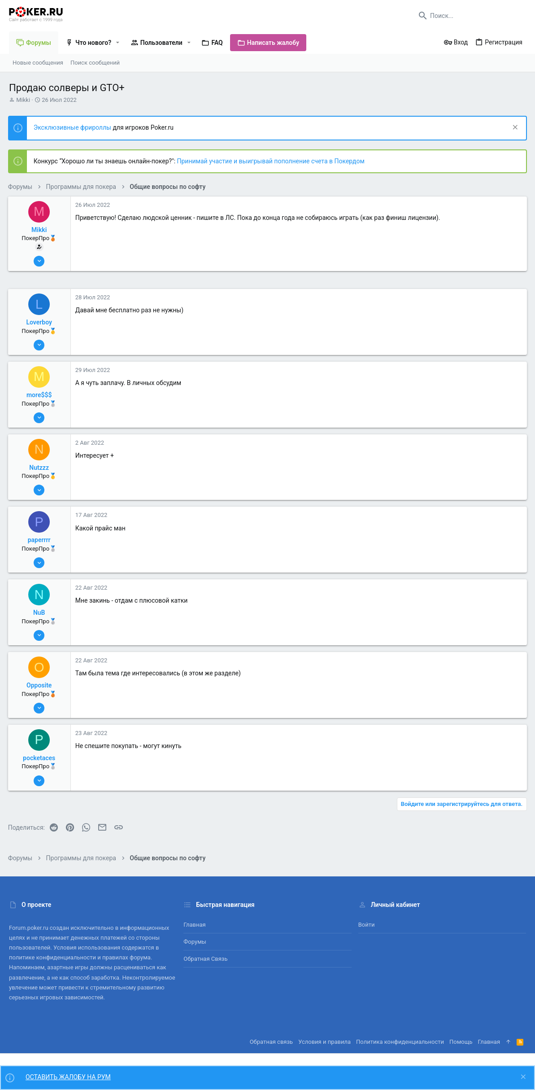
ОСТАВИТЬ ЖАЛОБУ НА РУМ (68, 1077)
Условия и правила (324, 1041)
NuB (40, 612)
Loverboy (40, 322)
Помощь (461, 1041)
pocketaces (40, 758)
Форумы (194, 941)
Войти (366, 924)
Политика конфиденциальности (400, 1041)
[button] (117, 42)
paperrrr (40, 539)
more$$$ (40, 394)
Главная (194, 924)
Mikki (23, 99)
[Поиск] (470, 16)
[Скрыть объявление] (513, 128)
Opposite (39, 685)
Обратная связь (205, 958)
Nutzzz (40, 467)
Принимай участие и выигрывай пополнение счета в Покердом (271, 161)
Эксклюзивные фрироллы (74, 127)
